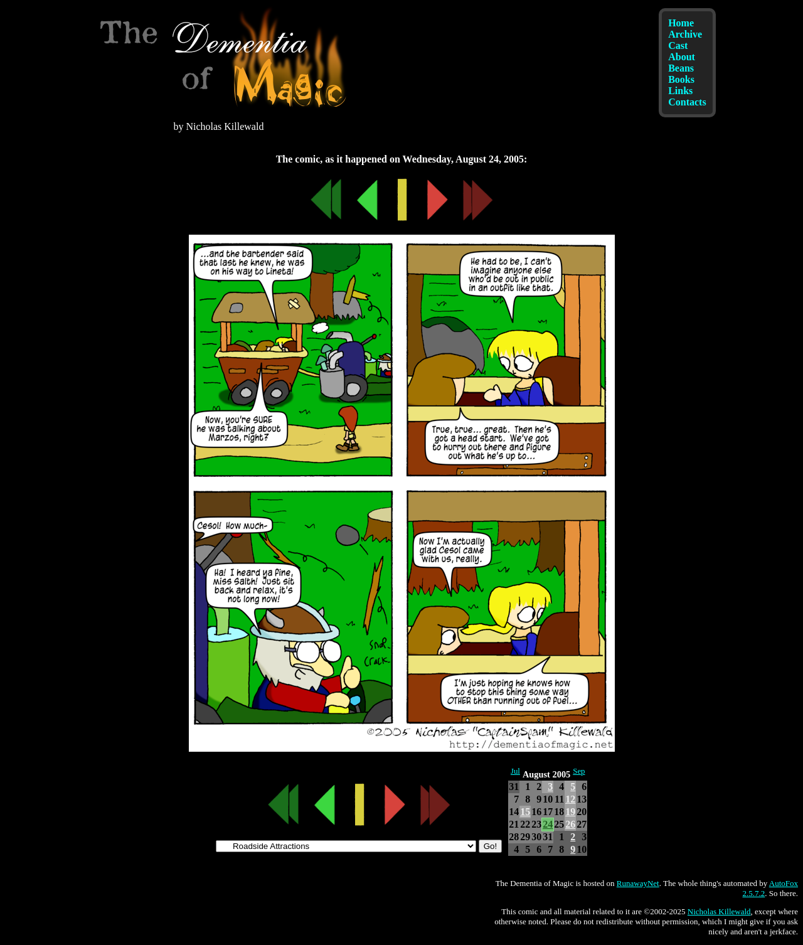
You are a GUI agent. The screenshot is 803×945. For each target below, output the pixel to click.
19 (570, 811)
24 (548, 824)
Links (680, 90)
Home (681, 23)
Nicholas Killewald (719, 911)
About (681, 56)
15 (525, 811)
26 (570, 824)
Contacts (687, 102)
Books (681, 79)
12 (570, 799)
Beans (681, 68)
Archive (685, 34)
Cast (678, 45)
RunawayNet (638, 883)
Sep (579, 771)
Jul (515, 771)
